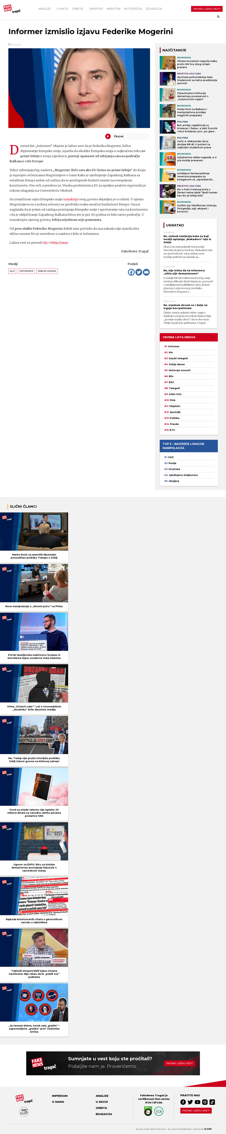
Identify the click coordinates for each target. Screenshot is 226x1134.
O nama (58, 1101)
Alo (45, 243)
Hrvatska (174, 469)
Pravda (174, 424)
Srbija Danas (59, 243)
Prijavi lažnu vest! (195, 1110)
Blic (171, 376)
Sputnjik (175, 412)
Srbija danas (47, 271)
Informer (26, 271)
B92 (171, 382)
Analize (44, 8)
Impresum (60, 1095)
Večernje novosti (179, 370)
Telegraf (174, 388)
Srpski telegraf (178, 358)
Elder (208, 1129)
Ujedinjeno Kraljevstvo (183, 475)
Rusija (172, 463)
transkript (71, 199)
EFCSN (157, 1102)
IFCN (148, 1102)
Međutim (114, 8)
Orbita (77, 8)
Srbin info (175, 394)
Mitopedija (133, 8)
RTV (172, 430)
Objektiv (174, 406)
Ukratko (96, 8)
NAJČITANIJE (174, 50)
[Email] (146, 272)
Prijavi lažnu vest (179, 1063)
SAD (171, 457)
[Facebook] (131, 272)
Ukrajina (174, 481)
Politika (174, 418)
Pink (172, 400)
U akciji (62, 8)
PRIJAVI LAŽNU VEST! (206, 8)
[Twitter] (138, 272)
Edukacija (154, 8)
